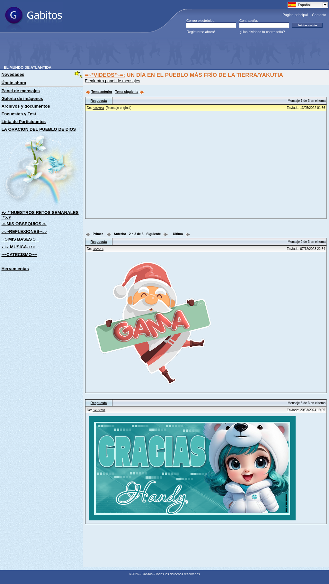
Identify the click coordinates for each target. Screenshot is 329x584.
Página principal (295, 15)
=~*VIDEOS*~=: (105, 75)
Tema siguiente (129, 91)
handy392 (99, 410)
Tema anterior (98, 91)
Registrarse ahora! (201, 32)
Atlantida (98, 108)
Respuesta (99, 100)
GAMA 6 (98, 249)
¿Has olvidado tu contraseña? (262, 32)
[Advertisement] (121, 51)
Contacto (319, 15)
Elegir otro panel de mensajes (112, 80)
